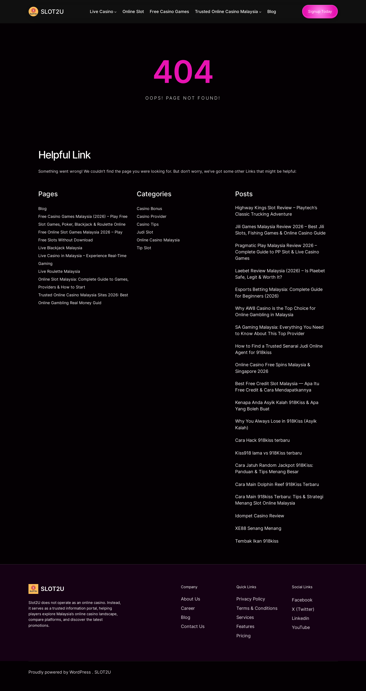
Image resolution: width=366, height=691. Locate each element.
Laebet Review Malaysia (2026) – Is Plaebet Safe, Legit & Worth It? (280, 276)
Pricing (241, 643)
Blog (42, 208)
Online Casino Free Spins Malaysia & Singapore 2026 (272, 373)
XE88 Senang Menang (258, 535)
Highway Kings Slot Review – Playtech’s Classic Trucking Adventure (276, 211)
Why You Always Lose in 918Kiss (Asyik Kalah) (276, 431)
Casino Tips (148, 224)
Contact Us (189, 634)
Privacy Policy (248, 606)
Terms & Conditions (254, 615)
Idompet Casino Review (259, 523)
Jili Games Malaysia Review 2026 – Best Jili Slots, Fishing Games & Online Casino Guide (280, 230)
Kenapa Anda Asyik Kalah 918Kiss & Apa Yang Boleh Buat (276, 411)
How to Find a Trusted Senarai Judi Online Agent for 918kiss (279, 353)
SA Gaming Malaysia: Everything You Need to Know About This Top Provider (279, 334)
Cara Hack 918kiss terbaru (262, 446)
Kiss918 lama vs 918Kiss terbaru (268, 459)
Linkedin (299, 625)
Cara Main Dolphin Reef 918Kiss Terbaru (277, 491)
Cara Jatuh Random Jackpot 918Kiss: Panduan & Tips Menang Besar (274, 475)
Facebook (301, 607)
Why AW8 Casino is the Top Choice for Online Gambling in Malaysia (275, 315)
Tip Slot (144, 248)
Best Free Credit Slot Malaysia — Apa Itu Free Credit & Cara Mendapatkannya (277, 392)
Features (243, 634)
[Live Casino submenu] (115, 12)
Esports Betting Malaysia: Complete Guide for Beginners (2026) (279, 295)
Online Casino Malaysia (158, 240)
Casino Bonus (149, 208)
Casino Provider (151, 216)
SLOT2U (52, 11)
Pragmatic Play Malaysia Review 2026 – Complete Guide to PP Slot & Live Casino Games (277, 253)
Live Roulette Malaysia (59, 271)
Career (184, 615)
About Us (187, 606)
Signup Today (320, 11)
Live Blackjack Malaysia (60, 248)
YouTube (300, 635)
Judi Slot (145, 232)
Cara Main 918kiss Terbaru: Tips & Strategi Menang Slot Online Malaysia (279, 507)
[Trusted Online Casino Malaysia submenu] (260, 12)
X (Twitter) (302, 616)
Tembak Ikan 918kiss (256, 548)
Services (243, 624)
